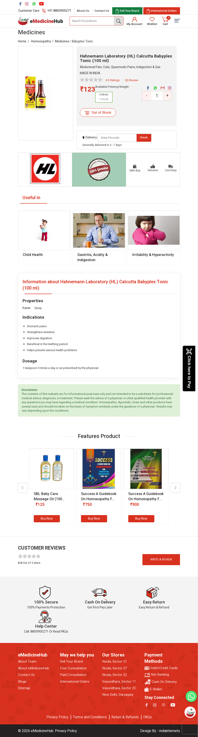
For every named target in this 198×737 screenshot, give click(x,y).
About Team (27, 661)
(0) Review (131, 80)
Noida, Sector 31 (114, 661)
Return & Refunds (125, 717)
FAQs (147, 717)
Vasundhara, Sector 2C (119, 688)
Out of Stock (97, 112)
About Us (83, 11)
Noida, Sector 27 (114, 668)
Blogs (22, 681)
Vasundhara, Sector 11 (119, 681)
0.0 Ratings (113, 80)
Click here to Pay (189, 368)
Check (144, 137)
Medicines (62, 41)
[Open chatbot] (190, 712)
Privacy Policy (57, 717)
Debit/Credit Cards (161, 668)
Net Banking (156, 674)
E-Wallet (153, 689)
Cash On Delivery (160, 682)
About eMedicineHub (33, 668)
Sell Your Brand (71, 661)
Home (22, 41)
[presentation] (22, 487)
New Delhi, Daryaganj (117, 694)
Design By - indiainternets (160, 731)
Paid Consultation (73, 675)
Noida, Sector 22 (114, 675)
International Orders (74, 681)
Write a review (161, 559)
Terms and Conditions (90, 717)
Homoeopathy (41, 41)
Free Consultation (73, 668)
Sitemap (24, 688)
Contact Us (101, 11)
